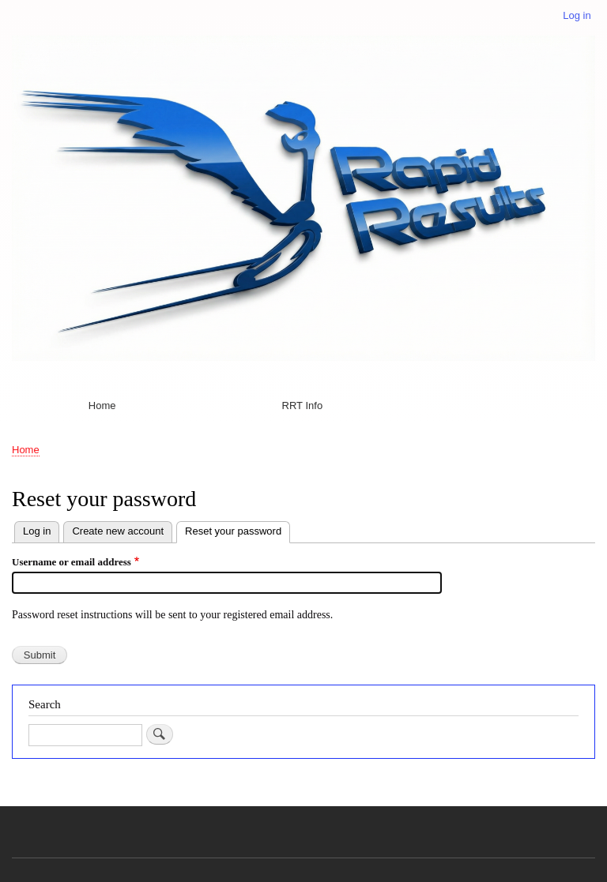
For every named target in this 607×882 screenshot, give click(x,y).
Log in (576, 15)
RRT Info (302, 405)
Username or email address (71, 562)
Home (102, 405)
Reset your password (237, 529)
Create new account (118, 531)
